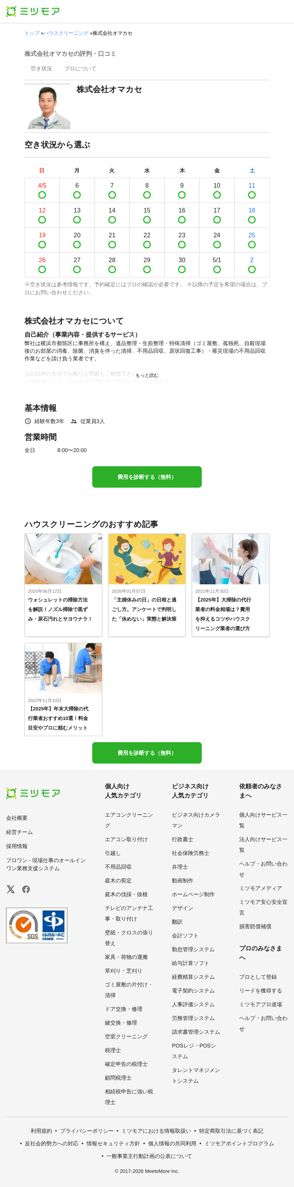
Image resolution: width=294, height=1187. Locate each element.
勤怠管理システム (193, 949)
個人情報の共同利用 (172, 1143)
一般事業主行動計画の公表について (149, 1156)
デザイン (182, 908)
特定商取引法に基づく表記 (231, 1131)
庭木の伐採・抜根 (126, 894)
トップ (31, 33)
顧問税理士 (118, 1078)
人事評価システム (193, 1004)
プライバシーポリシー (87, 1131)
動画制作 (182, 880)
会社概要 (17, 818)
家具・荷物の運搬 (126, 957)
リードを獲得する (260, 991)
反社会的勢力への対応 (51, 1143)
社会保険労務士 (190, 853)
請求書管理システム (196, 1032)
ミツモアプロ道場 (260, 1004)
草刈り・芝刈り (123, 971)
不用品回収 (118, 867)
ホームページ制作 (193, 894)
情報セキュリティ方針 (113, 1143)
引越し (113, 853)
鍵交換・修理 (121, 1023)
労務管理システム (193, 1018)
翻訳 (177, 922)
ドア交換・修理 (123, 1009)
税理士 (113, 1050)
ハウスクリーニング (66, 33)
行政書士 (182, 839)
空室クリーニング (126, 1036)
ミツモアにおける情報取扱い (156, 1131)
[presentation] (41, 69)
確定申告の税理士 (126, 1064)
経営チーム (19, 832)
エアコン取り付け (126, 839)
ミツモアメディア (260, 888)
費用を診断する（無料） (147, 477)
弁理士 (180, 867)
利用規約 (41, 1131)
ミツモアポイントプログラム (239, 1143)
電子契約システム (193, 991)
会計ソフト (185, 935)
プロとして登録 (258, 977)
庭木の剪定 (118, 880)
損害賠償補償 (255, 926)
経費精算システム (193, 977)
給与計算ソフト (190, 963)
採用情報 (17, 846)
